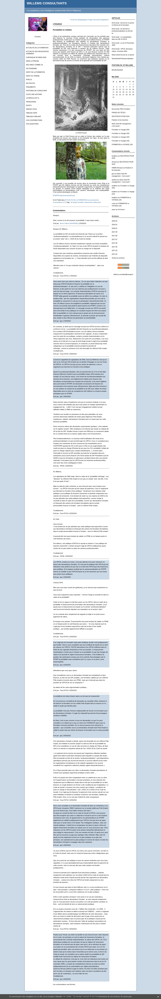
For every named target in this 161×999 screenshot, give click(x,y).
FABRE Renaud (117, 168)
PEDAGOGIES (31, 102)
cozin (113, 203)
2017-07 (114, 239)
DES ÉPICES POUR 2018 (120, 116)
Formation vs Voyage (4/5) (121, 133)
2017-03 (114, 250)
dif (71, 202)
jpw (113, 174)
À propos (38, 36)
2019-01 (114, 224)
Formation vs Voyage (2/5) (121, 141)
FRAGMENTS (31, 87)
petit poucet (97, 202)
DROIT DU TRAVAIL (33, 76)
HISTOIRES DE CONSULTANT (36, 90)
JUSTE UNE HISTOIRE (34, 94)
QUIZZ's (29, 105)
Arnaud (114, 162)
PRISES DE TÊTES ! (119, 112)
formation (81, 202)
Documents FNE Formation (121, 109)
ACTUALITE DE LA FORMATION (37, 48)
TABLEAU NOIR (31, 113)
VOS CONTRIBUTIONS (34, 120)
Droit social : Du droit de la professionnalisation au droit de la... (122, 31)
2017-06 (114, 243)
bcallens (114, 156)
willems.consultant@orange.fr (123, 274)
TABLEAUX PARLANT (33, 116)
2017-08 (114, 236)
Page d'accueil (93, 20)
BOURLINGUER (117, 70)
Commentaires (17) (59, 202)
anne (113, 209)
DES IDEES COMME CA (34, 65)
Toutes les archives (118, 258)
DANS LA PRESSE (32, 61)
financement (89, 202)
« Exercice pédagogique (78, 20)
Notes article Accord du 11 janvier (123, 55)
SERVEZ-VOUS (31, 109)
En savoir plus (126, 997)
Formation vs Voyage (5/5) (121, 129)
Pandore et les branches (120, 120)
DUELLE (29, 79)
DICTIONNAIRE (31, 68)
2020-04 (114, 221)
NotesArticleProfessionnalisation (122, 58)
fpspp (75, 202)
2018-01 (114, 228)
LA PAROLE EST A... (33, 98)
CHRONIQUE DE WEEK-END (36, 57)
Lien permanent (93, 200)
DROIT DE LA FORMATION (35, 72)
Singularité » (104, 20)
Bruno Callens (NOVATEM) (68, 223)
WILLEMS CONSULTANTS (47, 3)
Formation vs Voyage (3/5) (121, 137)
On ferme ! (121, 209)
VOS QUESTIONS (32, 124)
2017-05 (114, 247)
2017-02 (114, 254)
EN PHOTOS (30, 83)
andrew (114, 180)
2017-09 (114, 232)
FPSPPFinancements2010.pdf (64, 195)
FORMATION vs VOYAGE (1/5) (122, 144)
